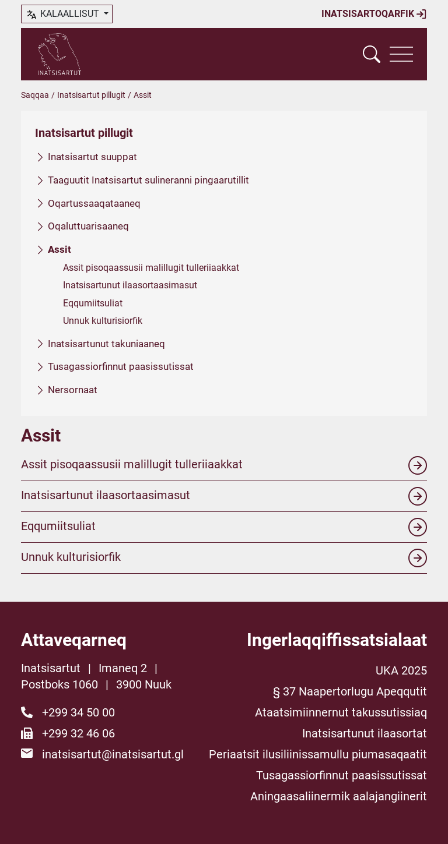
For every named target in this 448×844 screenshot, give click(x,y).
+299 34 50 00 (78, 712)
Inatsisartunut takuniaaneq (106, 343)
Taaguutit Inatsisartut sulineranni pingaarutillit (148, 179)
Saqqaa (35, 95)
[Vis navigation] (401, 54)
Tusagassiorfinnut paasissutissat (121, 366)
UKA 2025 (401, 670)
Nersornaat (72, 389)
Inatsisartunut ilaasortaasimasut (130, 285)
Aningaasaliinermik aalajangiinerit (338, 796)
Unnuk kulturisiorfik (102, 320)
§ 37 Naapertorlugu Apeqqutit (350, 691)
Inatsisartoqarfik (374, 14)
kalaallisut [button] (63, 14)
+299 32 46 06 (78, 733)
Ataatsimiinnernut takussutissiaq (341, 712)
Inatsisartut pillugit (91, 95)
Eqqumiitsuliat (93, 302)
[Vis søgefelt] (371, 54)
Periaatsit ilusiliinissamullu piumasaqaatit (318, 754)
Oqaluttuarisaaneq (88, 226)
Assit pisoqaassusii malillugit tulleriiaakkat (151, 267)
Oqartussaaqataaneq (94, 203)
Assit (59, 249)
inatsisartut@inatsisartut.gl (113, 754)
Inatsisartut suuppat (92, 157)
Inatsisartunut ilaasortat (364, 733)
